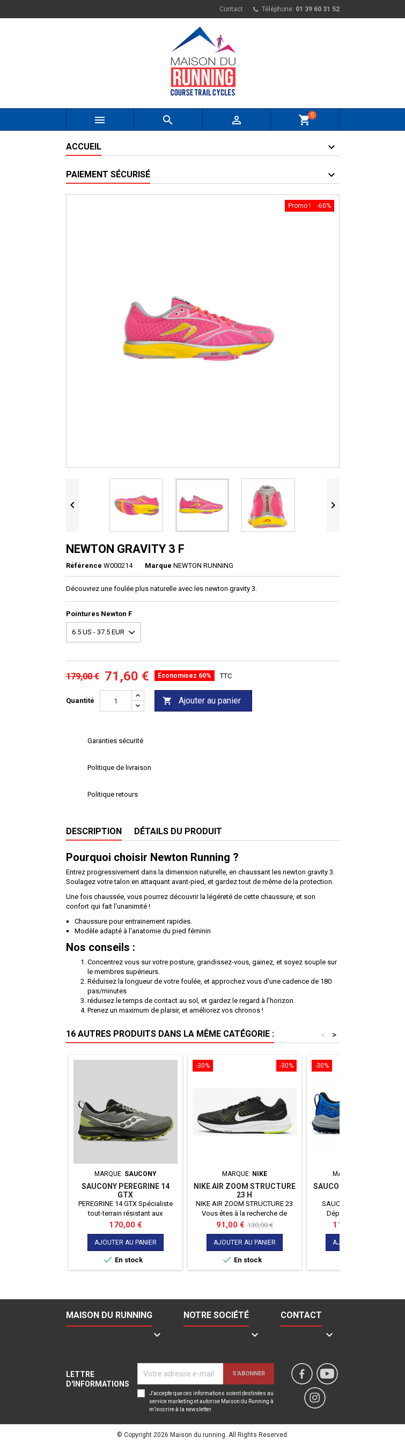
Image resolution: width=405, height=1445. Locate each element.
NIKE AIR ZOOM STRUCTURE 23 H (245, 1190)
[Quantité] (116, 701)
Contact (231, 9)
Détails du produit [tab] (178, 831)
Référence (84, 565)
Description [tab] (94, 831)
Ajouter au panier (202, 701)
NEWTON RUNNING (203, 565)
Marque (158, 565)
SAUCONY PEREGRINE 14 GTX (126, 1190)
